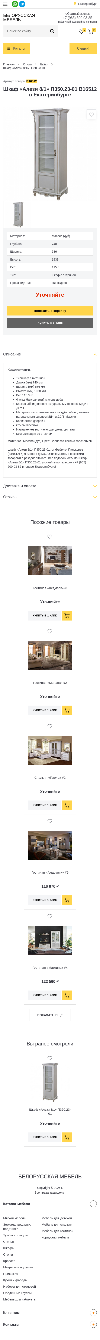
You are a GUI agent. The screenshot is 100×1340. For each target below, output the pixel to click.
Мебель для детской (57, 1218)
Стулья (8, 1241)
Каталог (19, 48)
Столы (8, 1254)
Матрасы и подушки (18, 1267)
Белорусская (18, 17)
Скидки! (83, 48)
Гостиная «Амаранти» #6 (50, 872)
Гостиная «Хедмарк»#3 (50, 588)
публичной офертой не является (77, 21)
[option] (50, 154)
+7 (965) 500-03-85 (77, 18)
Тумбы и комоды (15, 1235)
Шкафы (8, 1248)
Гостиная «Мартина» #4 (50, 967)
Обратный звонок (77, 13)
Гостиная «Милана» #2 (50, 682)
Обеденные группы (17, 1293)
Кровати (9, 1261)
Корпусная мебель (55, 1237)
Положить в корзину (50, 311)
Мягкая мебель (14, 1218)
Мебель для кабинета (19, 1299)
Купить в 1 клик (50, 322)
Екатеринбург (87, 4)
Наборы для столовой (19, 1286)
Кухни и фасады (15, 1280)
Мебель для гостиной (57, 1231)
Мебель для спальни (57, 1224)
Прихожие (10, 1273)
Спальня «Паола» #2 (49, 777)
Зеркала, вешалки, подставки (17, 1227)
